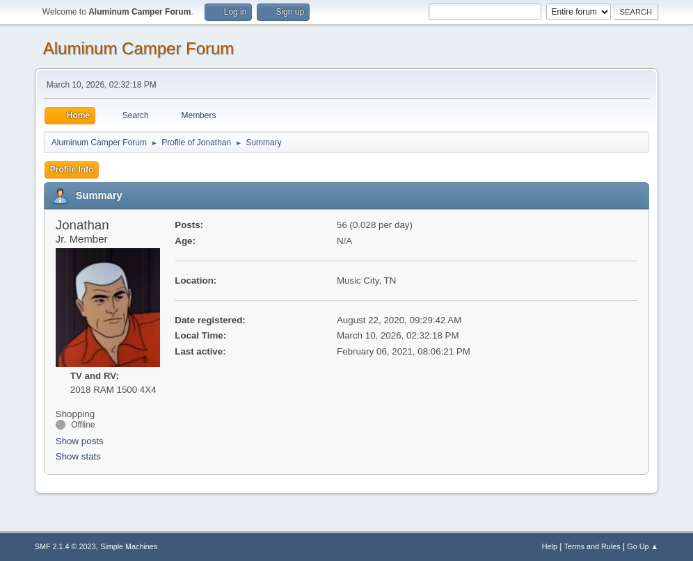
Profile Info (72, 169)
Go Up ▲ (642, 546)
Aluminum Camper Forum (138, 48)
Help (549, 546)
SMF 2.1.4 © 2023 (65, 546)
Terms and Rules (592, 546)
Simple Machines (128, 546)
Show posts (80, 441)
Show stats (78, 456)
